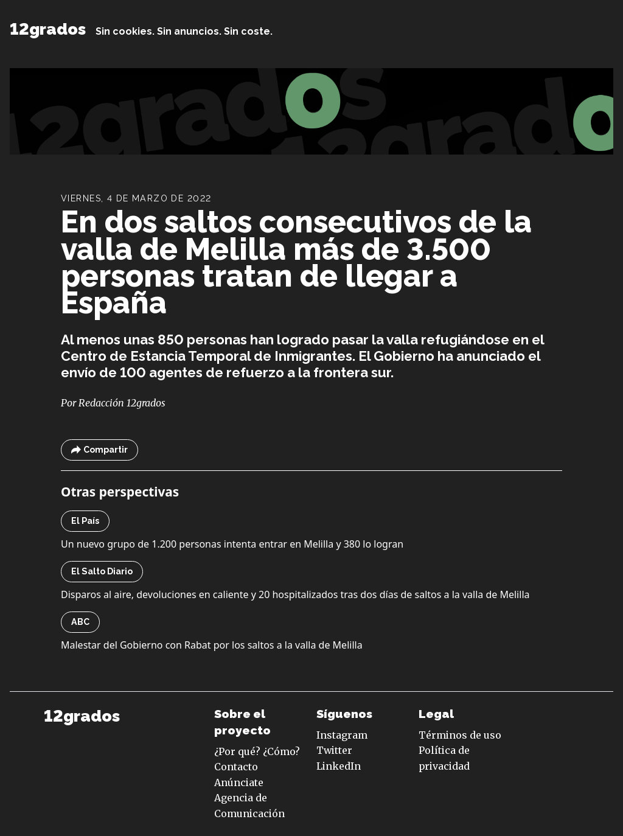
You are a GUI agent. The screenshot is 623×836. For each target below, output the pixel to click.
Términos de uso (460, 735)
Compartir (99, 450)
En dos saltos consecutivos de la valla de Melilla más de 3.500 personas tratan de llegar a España (296, 262)
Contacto (236, 767)
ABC (80, 622)
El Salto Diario (102, 571)
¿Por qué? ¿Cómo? (257, 751)
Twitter (334, 750)
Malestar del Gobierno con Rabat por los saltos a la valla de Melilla (212, 645)
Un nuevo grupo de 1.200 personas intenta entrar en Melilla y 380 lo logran (232, 544)
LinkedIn (338, 766)
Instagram (341, 735)
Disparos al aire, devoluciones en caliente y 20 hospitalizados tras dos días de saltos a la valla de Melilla (295, 594)
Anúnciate (238, 782)
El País (85, 521)
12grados (48, 28)
